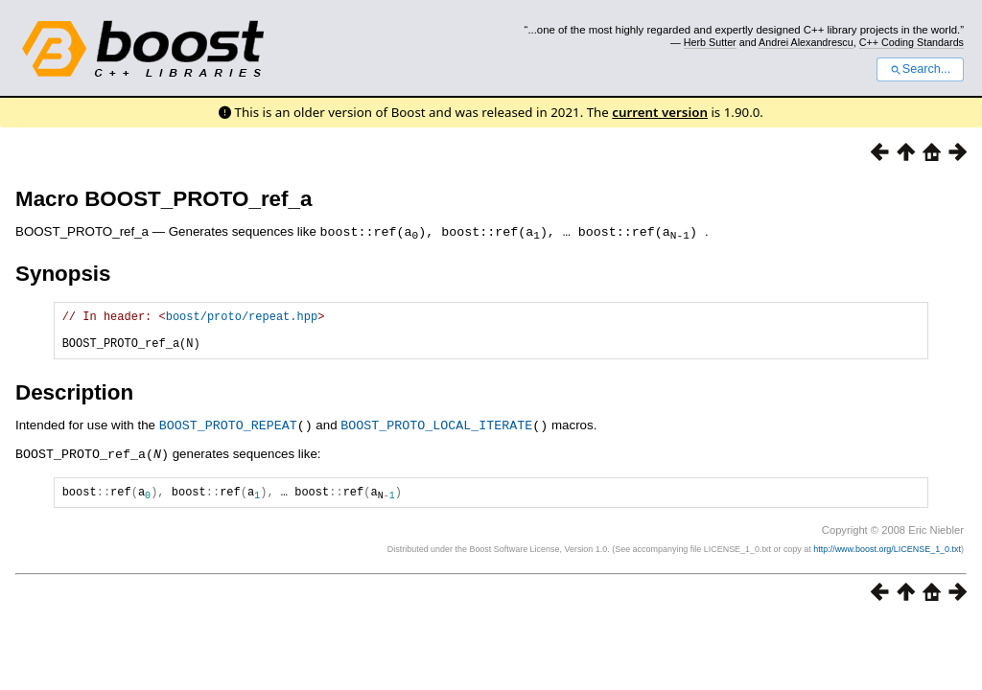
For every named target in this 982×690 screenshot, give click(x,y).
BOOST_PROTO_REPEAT (228, 432)
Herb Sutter (710, 42)
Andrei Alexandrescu (806, 42)
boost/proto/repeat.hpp (241, 318)
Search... (920, 69)
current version (660, 112)
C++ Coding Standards (911, 42)
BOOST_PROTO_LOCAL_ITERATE (436, 432)
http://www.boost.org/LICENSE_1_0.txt (887, 558)
